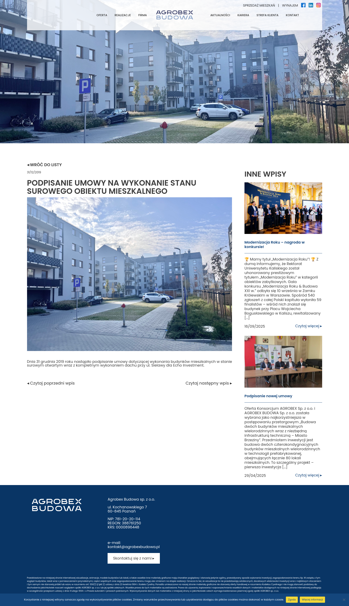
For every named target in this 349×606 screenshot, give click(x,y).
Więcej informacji (312, 599)
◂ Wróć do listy (44, 165)
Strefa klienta (268, 15)
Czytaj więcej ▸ (308, 326)
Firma (142, 15)
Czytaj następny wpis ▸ (208, 383)
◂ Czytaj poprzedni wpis (51, 383)
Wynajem (290, 5)
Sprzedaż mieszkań (259, 5)
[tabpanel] (174, 71)
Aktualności (220, 15)
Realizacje (123, 15)
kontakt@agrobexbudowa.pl (134, 546)
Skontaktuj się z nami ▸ (133, 558)
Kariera (243, 15)
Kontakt (292, 15)
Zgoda (292, 599)
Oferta (102, 15)
